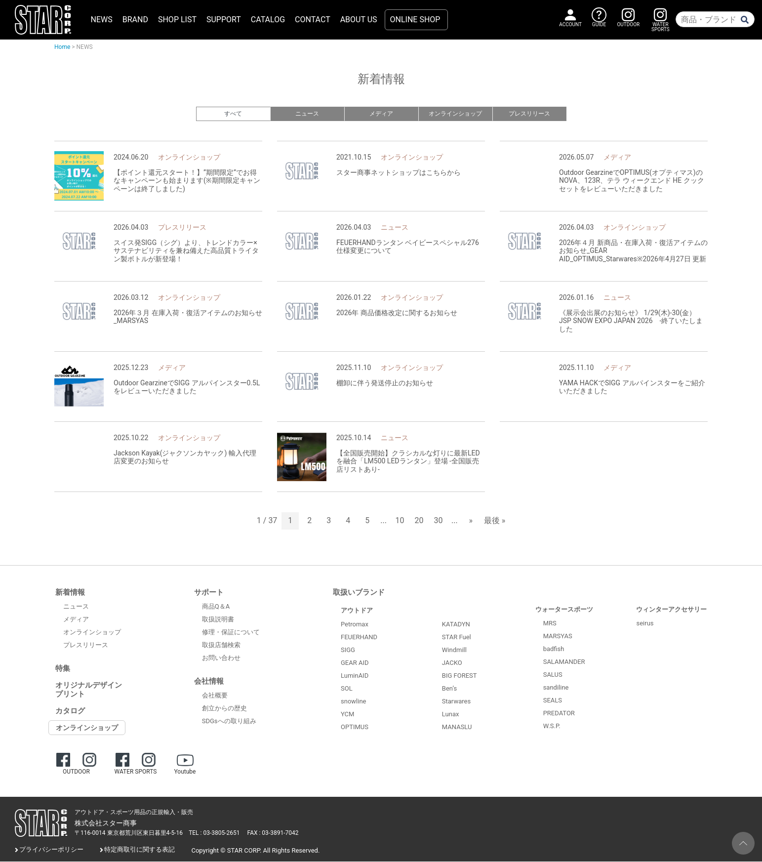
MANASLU (457, 728)
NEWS (102, 19)
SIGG (348, 650)
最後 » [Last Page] (494, 521)
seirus (644, 623)
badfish (553, 649)
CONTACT (312, 19)
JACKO (452, 663)
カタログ (70, 711)
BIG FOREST (459, 676)
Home (62, 46)
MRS (550, 623)
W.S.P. (552, 726)
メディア (381, 114)
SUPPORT (223, 19)
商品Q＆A (216, 607)
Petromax (354, 624)
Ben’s (449, 689)
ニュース (307, 114)
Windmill (454, 651)
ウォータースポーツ (564, 610)
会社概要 (215, 696)
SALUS (552, 675)
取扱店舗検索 (221, 646)
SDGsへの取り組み (229, 722)
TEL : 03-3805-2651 (214, 833)
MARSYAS (557, 636)
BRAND (135, 19)
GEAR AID (355, 663)
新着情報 (70, 592)
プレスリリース (529, 114)
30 (438, 521)
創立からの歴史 (224, 709)
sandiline (556, 688)
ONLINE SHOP (415, 19)
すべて (233, 114)
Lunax (450, 715)
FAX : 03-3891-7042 (273, 833)
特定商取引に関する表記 (139, 850)
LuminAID (354, 676)
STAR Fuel (456, 638)
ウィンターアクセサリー (671, 610)
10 (400, 521)
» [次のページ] (471, 521)
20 (419, 521)
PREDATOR (559, 713)
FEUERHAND (359, 637)
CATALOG (268, 19)
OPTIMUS (354, 727)
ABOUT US (358, 19)
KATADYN (456, 625)
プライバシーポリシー (51, 850)
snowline (353, 701)
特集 (62, 668)
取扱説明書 (218, 620)
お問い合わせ (221, 658)
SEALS (552, 700)
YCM (347, 714)
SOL (347, 689)
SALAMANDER (564, 662)
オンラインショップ (455, 114)
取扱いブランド (359, 592)
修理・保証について (231, 633)
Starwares (456, 702)
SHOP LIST (177, 19)
